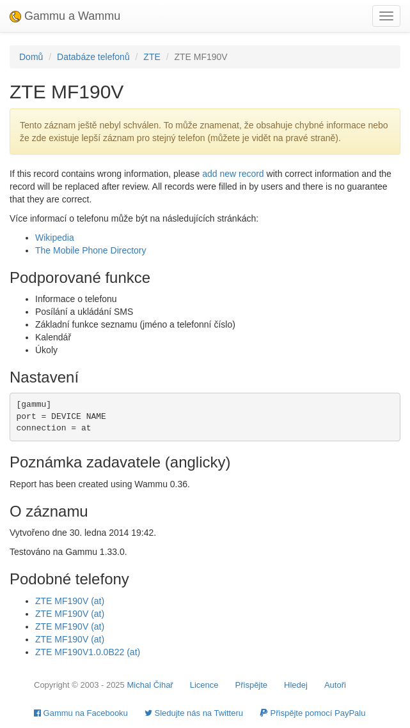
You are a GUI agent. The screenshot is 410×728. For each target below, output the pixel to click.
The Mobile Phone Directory (90, 250)
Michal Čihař (150, 685)
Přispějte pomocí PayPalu (312, 713)
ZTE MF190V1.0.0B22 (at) (87, 652)
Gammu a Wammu (65, 16)
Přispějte (251, 685)
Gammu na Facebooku (81, 713)
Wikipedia (54, 237)
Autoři (335, 685)
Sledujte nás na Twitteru (194, 713)
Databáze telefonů (93, 57)
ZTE (151, 57)
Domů (31, 57)
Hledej (296, 685)
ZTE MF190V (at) (69, 601)
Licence (204, 685)
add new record (233, 174)
